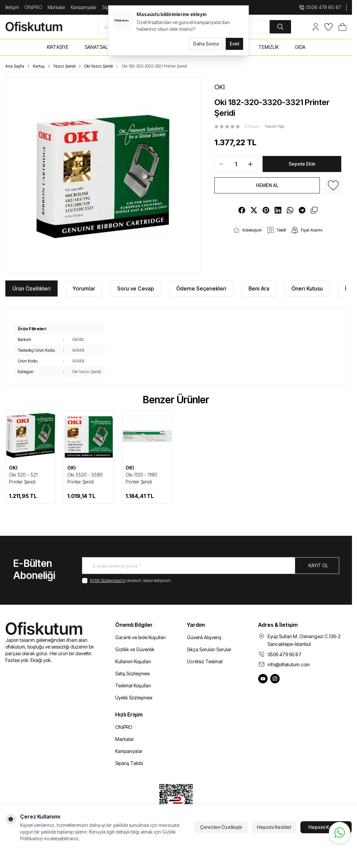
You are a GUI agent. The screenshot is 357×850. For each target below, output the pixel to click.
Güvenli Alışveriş (204, 637)
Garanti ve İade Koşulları (140, 637)
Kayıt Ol (318, 565)
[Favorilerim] (328, 27)
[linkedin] (278, 210)
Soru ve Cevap (135, 288)
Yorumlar (84, 288)
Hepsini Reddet (274, 827)
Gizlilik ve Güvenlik (134, 649)
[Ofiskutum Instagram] (275, 678)
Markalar (56, 7)
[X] (254, 210)
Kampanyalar (84, 7)
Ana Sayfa (14, 66)
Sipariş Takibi (129, 763)
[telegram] (302, 210)
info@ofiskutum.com (289, 664)
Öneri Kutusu (307, 288)
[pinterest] (266, 210)
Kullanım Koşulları (133, 661)
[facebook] (241, 210)
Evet (234, 44)
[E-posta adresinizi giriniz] (210, 566)
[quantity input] (236, 164)
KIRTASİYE (58, 47)
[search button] (280, 26)
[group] (103, 174)
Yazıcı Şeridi (64, 66)
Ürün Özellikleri (31, 288)
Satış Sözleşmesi (132, 673)
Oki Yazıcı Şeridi (98, 66)
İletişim (12, 7)
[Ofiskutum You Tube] (263, 678)
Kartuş (39, 66)
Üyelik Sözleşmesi (133, 697)
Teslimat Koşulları (133, 685)
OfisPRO (33, 7)
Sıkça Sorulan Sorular (209, 649)
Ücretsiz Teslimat (205, 661)
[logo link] (41, 26)
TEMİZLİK (269, 47)
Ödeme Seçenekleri (201, 288)
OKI (13, 468)
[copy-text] (314, 210)
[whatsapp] (290, 210)
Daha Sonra (206, 44)
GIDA (300, 47)
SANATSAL (96, 47)
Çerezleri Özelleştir (221, 827)
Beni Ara (258, 288)
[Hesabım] (315, 27)
